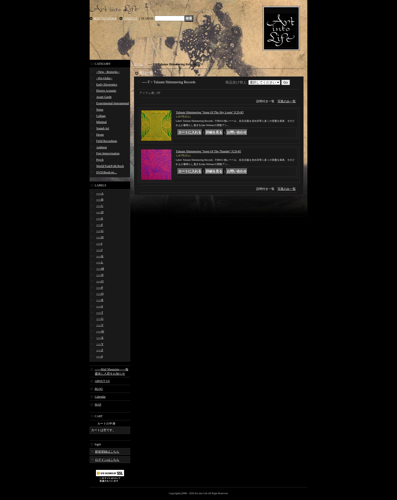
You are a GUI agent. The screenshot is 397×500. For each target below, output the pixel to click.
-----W (100, 331)
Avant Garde (104, 97)
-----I (99, 243)
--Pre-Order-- (104, 78)
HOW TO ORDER (104, 18)
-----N (100, 275)
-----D (100, 212)
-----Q (100, 293)
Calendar (100, 396)
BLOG (99, 389)
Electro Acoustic (106, 90)
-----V (100, 325)
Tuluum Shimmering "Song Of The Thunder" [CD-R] (208, 151)
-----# (99, 356)
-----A (100, 193)
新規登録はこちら (107, 451)
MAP (98, 404)
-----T (99, 312)
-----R (99, 300)
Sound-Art (102, 128)
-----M (100, 268)
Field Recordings (106, 141)
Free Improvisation (108, 153)
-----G (100, 231)
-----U (100, 319)
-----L (99, 262)
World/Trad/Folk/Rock (110, 166)
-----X (100, 337)
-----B (99, 199)
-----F (99, 225)
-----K (100, 256)
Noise (99, 109)
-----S (99, 306)
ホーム (138, 64)
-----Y (100, 344)
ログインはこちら (107, 460)
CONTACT (130, 18)
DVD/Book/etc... (106, 172)
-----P (99, 287)
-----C (99, 206)
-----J (99, 250)
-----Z (99, 350)
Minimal (101, 122)
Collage (101, 116)
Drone (100, 134)
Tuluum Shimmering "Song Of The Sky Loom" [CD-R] (209, 112)
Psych (100, 160)
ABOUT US (102, 381)
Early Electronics (106, 84)
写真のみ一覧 (286, 101)
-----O (100, 281)
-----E (99, 218)
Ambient (101, 147)
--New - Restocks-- (108, 72)
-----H (100, 237)
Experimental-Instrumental (112, 103)
